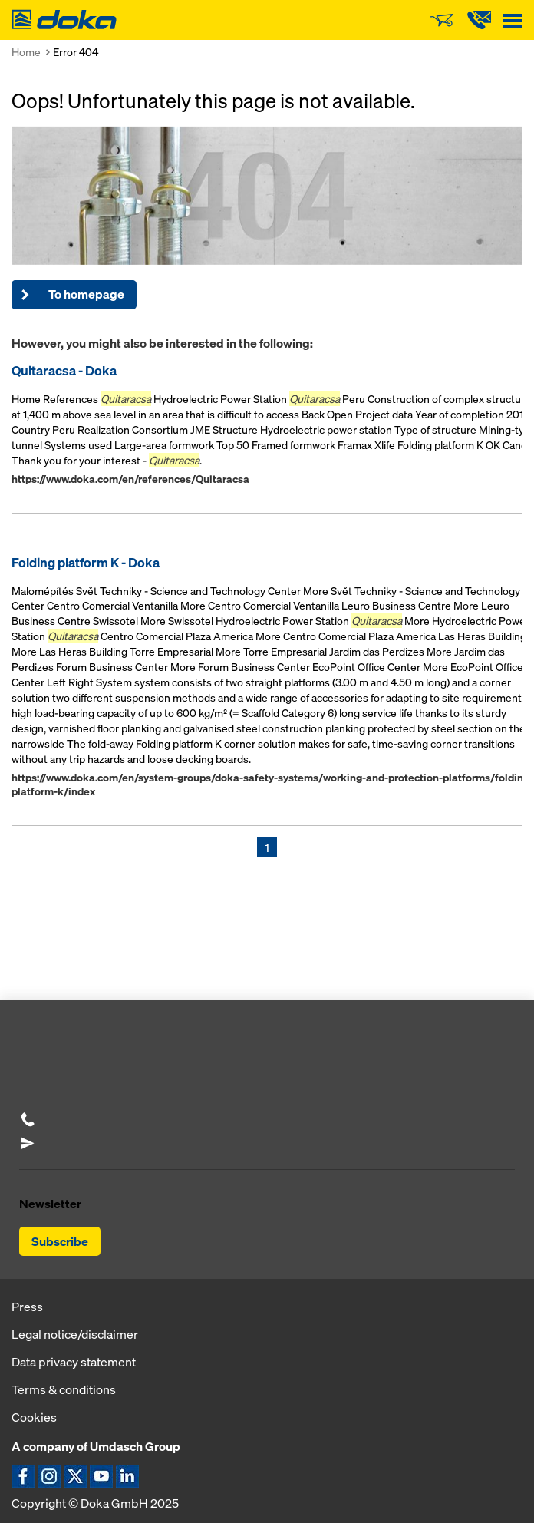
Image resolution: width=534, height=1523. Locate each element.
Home (26, 52)
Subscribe (59, 1241)
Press (27, 1306)
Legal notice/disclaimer (75, 1334)
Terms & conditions (64, 1389)
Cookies (34, 1417)
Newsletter (50, 1203)
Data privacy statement (74, 1361)
